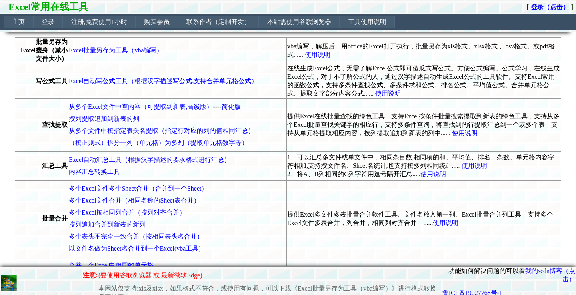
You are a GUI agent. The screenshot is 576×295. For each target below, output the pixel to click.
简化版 (231, 106)
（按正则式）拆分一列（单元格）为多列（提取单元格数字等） (158, 142)
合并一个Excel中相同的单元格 (111, 265)
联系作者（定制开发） (218, 21)
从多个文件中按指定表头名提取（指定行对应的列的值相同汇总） (161, 130)
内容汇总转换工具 (94, 171)
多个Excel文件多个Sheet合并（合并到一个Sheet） (138, 188)
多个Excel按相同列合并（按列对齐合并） (127, 212)
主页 (18, 21)
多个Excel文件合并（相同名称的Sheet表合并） (134, 200)
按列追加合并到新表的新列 (107, 224)
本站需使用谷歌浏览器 (299, 21)
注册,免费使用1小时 (99, 21)
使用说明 (317, 54)
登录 (48, 21)
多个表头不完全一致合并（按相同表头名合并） (136, 236)
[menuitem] (18, 22)
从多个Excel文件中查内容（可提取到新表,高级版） (141, 106)
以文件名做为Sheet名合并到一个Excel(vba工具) (135, 248)
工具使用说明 (367, 21)
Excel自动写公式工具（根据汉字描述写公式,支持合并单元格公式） (163, 81)
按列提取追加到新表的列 (104, 118)
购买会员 (157, 21)
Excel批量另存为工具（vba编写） (116, 50)
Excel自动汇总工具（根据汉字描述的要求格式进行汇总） (149, 159)
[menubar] (199, 22)
